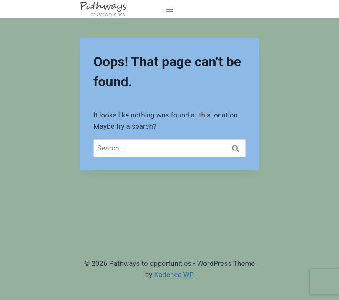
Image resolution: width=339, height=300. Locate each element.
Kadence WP (174, 274)
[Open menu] (169, 8)
